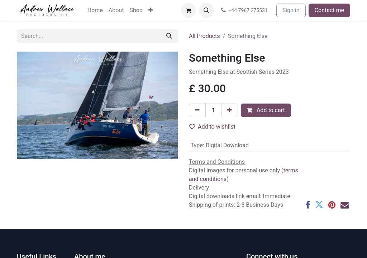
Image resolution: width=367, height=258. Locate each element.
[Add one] (229, 110)
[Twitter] (319, 205)
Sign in (291, 10)
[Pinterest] (331, 205)
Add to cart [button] (266, 110)
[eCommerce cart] (188, 10)
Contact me (329, 10)
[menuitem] (95, 10)
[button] (206, 10)
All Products (204, 36)
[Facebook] (307, 205)
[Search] (169, 36)
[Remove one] (197, 110)
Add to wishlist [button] (212, 126)
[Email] (344, 205)
